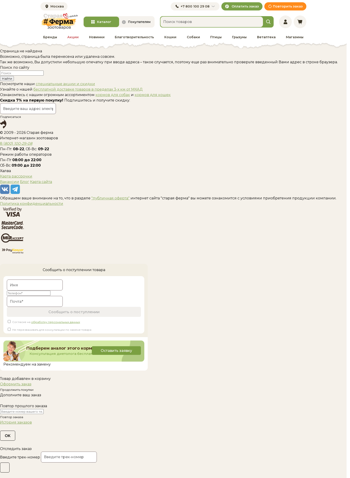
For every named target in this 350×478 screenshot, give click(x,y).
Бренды (50, 37)
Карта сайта (41, 182)
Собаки (193, 37)
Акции (73, 37)
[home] (59, 21)
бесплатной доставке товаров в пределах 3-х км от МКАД (88, 89)
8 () (16, 143)
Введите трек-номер (20, 457)
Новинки (97, 37)
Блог (24, 182)
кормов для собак (112, 95)
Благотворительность (134, 37)
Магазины (294, 37)
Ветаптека (266, 37)
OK (7, 436)
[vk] (5, 193)
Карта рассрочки (16, 176)
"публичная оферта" (110, 198)
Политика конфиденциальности (31, 203)
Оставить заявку (115, 350)
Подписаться (10, 117)
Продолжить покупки (16, 390)
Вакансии (9, 182)
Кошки (170, 37)
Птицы (216, 37)
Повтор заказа (11, 417)
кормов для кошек (153, 95)
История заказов (16, 422)
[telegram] (15, 193)
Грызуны (239, 37)
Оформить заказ (15, 384)
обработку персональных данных (55, 322)
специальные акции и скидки (65, 84)
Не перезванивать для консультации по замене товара (51, 329)
